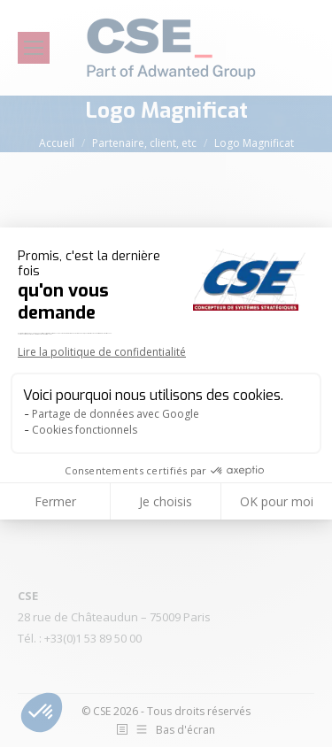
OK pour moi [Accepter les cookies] (276, 501)
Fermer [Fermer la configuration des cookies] (55, 501)
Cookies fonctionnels (84, 429)
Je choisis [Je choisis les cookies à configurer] (165, 501)
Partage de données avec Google (115, 413)
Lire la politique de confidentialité (102, 351)
